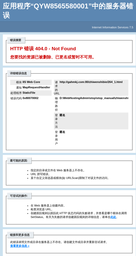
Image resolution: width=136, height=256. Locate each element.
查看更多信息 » (19, 245)
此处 (113, 216)
